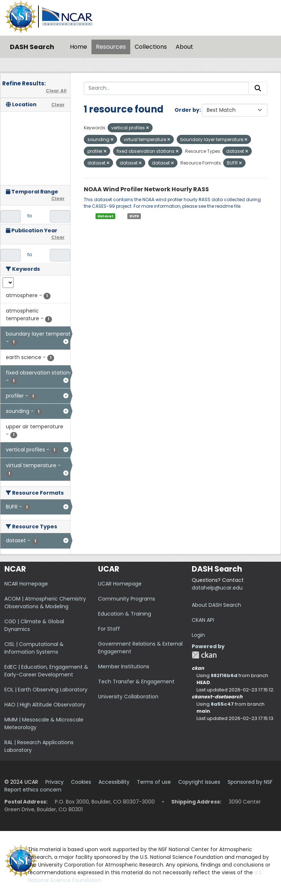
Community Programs (126, 598)
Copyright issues (199, 782)
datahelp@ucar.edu (217, 587)
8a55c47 (222, 704)
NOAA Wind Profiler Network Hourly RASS (146, 189)
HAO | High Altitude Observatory (44, 704)
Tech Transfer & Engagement (136, 681)
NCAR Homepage (26, 583)
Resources (111, 47)
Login (198, 635)
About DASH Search (216, 605)
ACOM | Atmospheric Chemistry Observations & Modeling (45, 602)
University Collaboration (128, 696)
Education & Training (124, 613)
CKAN (204, 655)
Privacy (54, 782)
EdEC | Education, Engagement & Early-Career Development (46, 670)
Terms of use (154, 782)
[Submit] (257, 88)
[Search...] (166, 88)
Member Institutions (123, 666)
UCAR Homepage (120, 583)
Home (78, 47)
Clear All (56, 91)
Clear (58, 104)
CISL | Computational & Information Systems (34, 648)
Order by (187, 110)
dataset (105, 216)
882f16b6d (224, 675)
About (184, 47)
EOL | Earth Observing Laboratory (45, 689)
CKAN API (203, 620)
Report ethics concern (32, 789)
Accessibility (114, 782)
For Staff (109, 628)
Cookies (81, 782)
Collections (151, 47)
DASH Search (32, 46)
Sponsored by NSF (250, 782)
